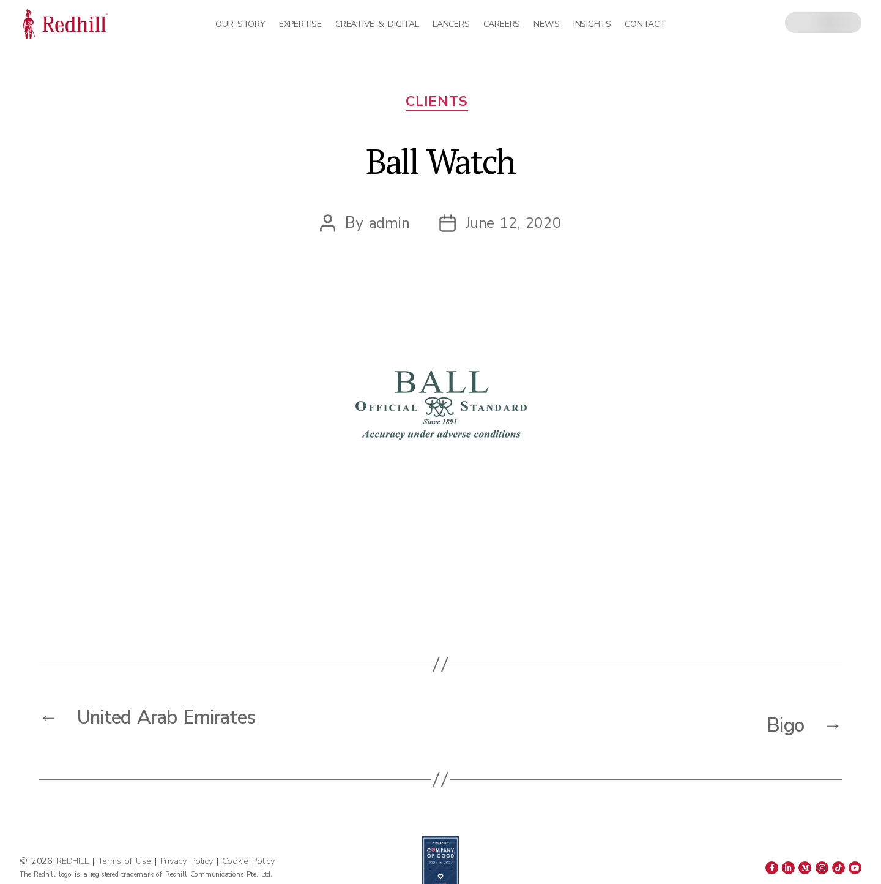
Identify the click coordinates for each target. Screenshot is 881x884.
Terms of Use (124, 861)
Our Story (240, 24)
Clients (440, 106)
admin (388, 227)
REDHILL (74, 861)
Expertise (300, 24)
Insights (592, 24)
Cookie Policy (248, 861)
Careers (501, 24)
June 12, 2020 (514, 227)
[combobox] (823, 22)
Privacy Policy (186, 861)
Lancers (451, 24)
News (546, 24)
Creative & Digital (376, 24)
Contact (645, 24)
